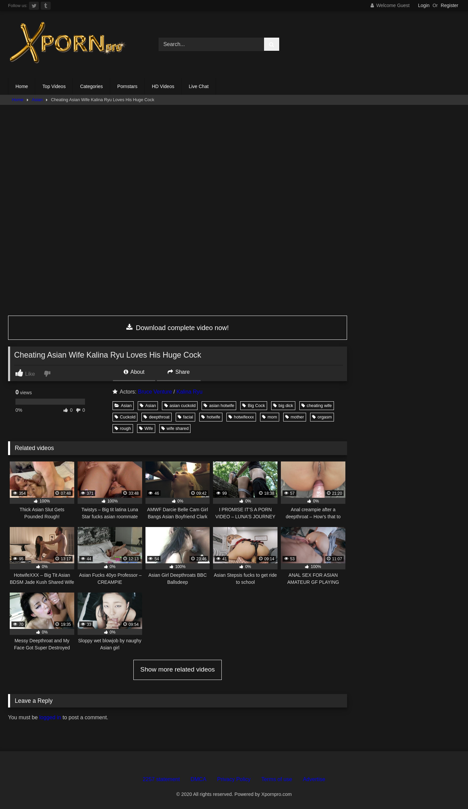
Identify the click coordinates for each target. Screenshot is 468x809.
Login (423, 5)
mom (269, 416)
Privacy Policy (234, 779)
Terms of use (276, 779)
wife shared (174, 428)
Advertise (314, 779)
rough (123, 428)
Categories (91, 86)
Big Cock (253, 405)
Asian (37, 99)
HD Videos (163, 86)
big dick (283, 405)
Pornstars (127, 86)
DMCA (198, 779)
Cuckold (125, 416)
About (134, 372)
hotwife (210, 416)
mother (294, 416)
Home (21, 86)
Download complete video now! (177, 327)
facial (185, 416)
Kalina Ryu (189, 392)
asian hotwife (219, 405)
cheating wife (316, 405)
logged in (50, 717)
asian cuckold (180, 405)
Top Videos (54, 86)
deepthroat (156, 416)
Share (179, 372)
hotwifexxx (241, 416)
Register (449, 5)
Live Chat (199, 86)
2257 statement (161, 779)
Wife (146, 428)
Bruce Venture (155, 392)
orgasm (322, 416)
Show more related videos (177, 669)
